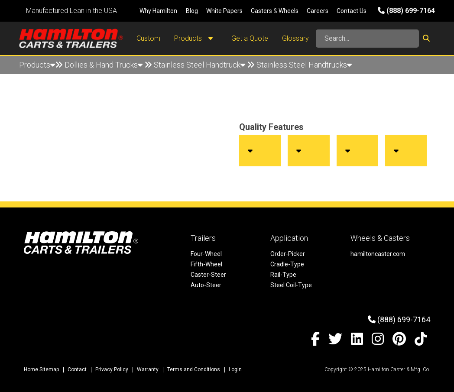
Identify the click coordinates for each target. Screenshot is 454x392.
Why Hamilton (158, 10)
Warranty (148, 369)
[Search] (367, 38)
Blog (192, 10)
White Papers (224, 10)
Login (235, 369)
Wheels (288, 10)
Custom (148, 38)
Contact (77, 369)
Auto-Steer (206, 285)
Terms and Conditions (193, 369)
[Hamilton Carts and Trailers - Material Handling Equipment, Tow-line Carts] (71, 38)
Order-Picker (287, 253)
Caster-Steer (208, 274)
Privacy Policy (111, 369)
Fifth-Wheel (206, 264)
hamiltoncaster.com (377, 253)
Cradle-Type (287, 264)
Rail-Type (283, 274)
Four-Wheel (206, 253)
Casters (261, 10)
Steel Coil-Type (291, 285)
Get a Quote (249, 38)
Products (195, 38)
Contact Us (351, 10)
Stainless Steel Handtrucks (304, 64)
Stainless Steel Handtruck (199, 64)
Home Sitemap (41, 369)
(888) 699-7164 (406, 10)
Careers (317, 10)
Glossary (295, 38)
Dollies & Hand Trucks (104, 64)
